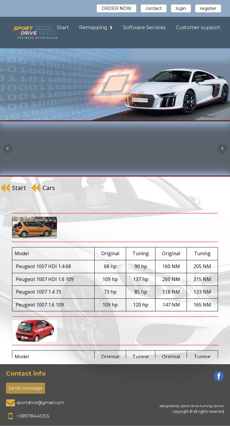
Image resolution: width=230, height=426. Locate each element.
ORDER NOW (116, 8)
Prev (8, 148)
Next (222, 148)
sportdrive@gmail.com (40, 402)
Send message (25, 388)
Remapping (96, 27)
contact (154, 8)
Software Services (144, 27)
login (181, 8)
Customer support (198, 27)
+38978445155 (32, 416)
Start (63, 27)
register (208, 8)
